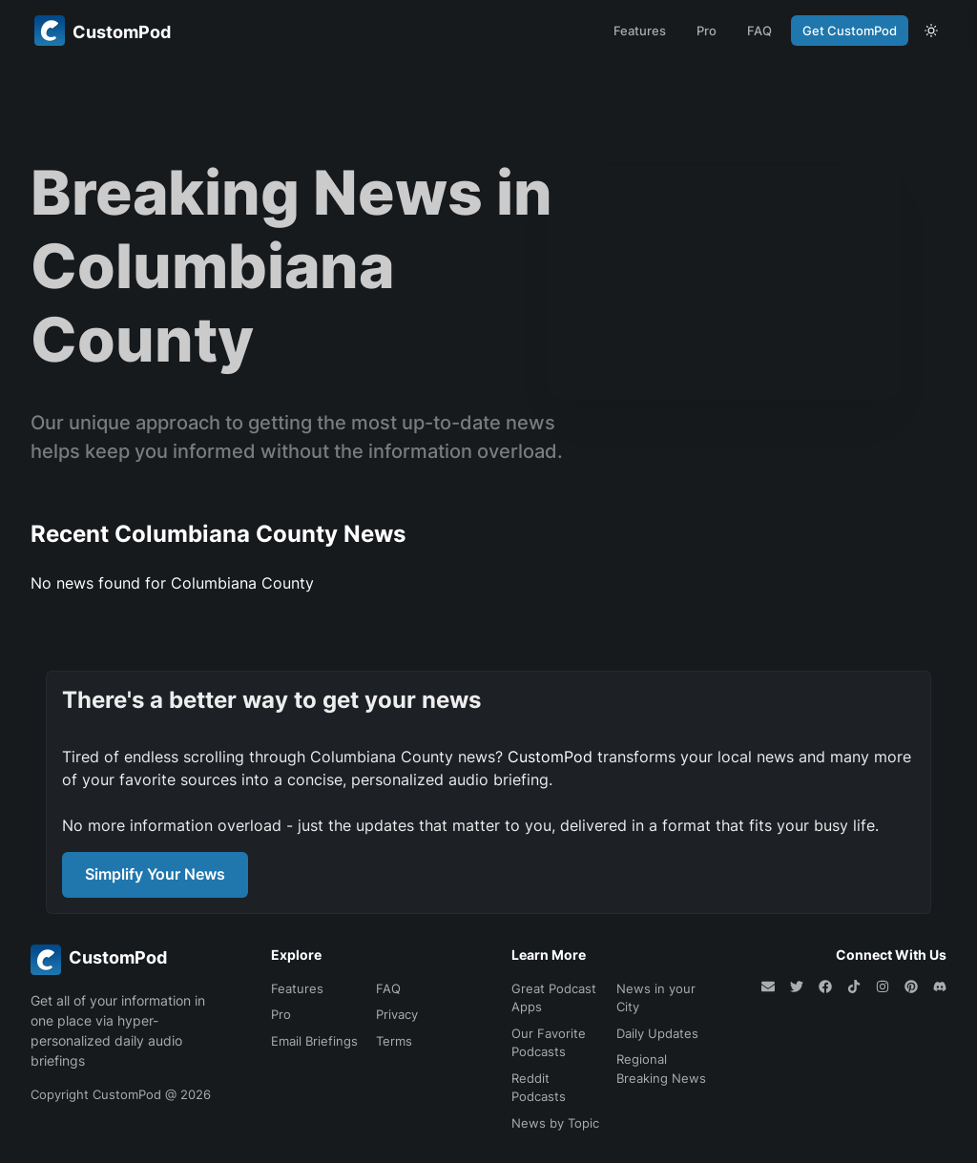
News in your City (656, 998)
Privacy (397, 1014)
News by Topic (555, 1123)
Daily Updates (657, 1033)
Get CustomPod (849, 30)
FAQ (759, 30)
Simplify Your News (155, 873)
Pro (706, 30)
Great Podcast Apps (553, 998)
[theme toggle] (931, 30)
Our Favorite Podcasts (548, 1043)
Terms (394, 1041)
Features (639, 30)
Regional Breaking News (661, 1068)
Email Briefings (314, 1041)
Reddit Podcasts (538, 1087)
